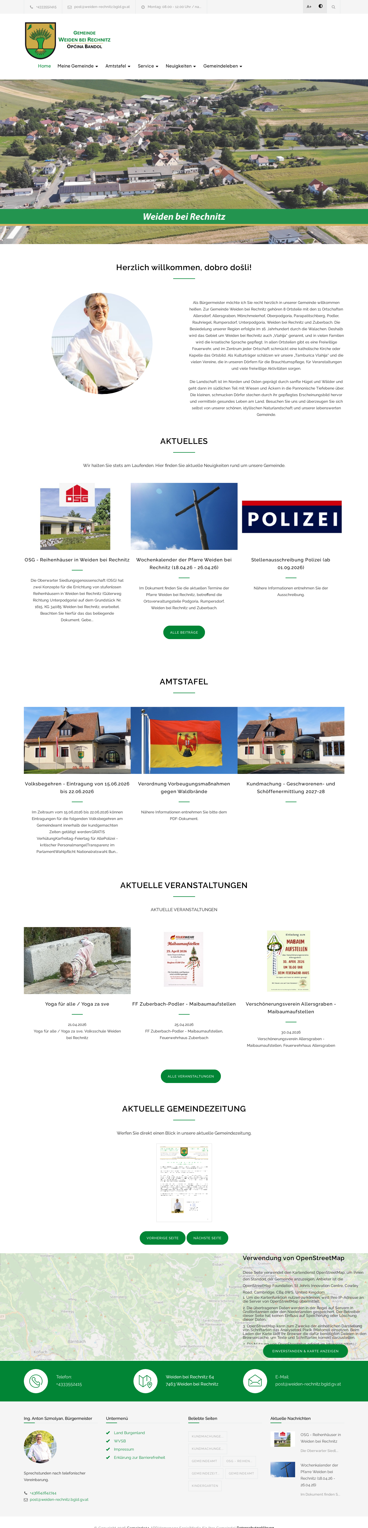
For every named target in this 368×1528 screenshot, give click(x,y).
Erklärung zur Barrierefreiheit (139, 1446)
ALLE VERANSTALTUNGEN (191, 1065)
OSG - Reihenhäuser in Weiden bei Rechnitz (77, 548)
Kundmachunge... (208, 1425)
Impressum (124, 1437)
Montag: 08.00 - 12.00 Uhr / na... (174, 7)
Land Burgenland (129, 1421)
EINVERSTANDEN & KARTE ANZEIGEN (305, 1340)
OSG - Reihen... (239, 1449)
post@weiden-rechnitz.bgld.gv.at (102, 7)
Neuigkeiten (268, 40)
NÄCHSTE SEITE (207, 1227)
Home (132, 40)
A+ (309, 6)
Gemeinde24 (138, 1516)
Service (236, 40)
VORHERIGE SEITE (163, 1227)
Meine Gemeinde (166, 40)
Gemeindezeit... (206, 1462)
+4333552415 (46, 7)
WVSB (120, 1429)
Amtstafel (206, 40)
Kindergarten (205, 1474)
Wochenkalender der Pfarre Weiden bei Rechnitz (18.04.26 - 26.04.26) (319, 1463)
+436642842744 (43, 1481)
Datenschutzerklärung (255, 1516)
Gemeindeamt (204, 1449)
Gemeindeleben (311, 40)
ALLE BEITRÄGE (184, 621)
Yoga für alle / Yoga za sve (77, 992)
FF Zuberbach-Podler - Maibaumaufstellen (184, 992)
